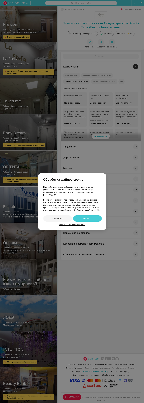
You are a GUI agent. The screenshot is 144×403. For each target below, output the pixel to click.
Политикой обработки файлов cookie (82, 210)
